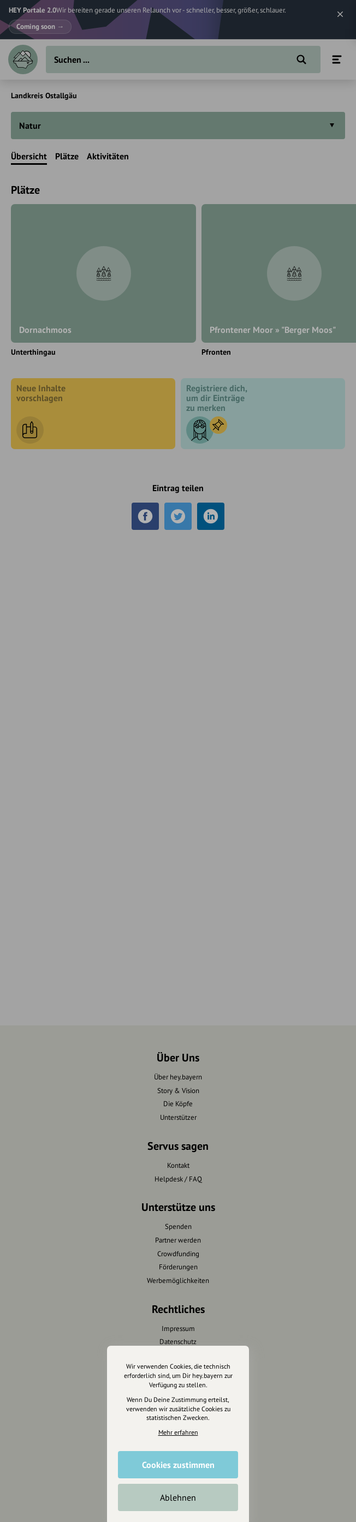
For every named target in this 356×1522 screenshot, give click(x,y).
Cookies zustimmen (178, 1464)
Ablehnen (178, 1497)
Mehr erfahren (178, 1432)
